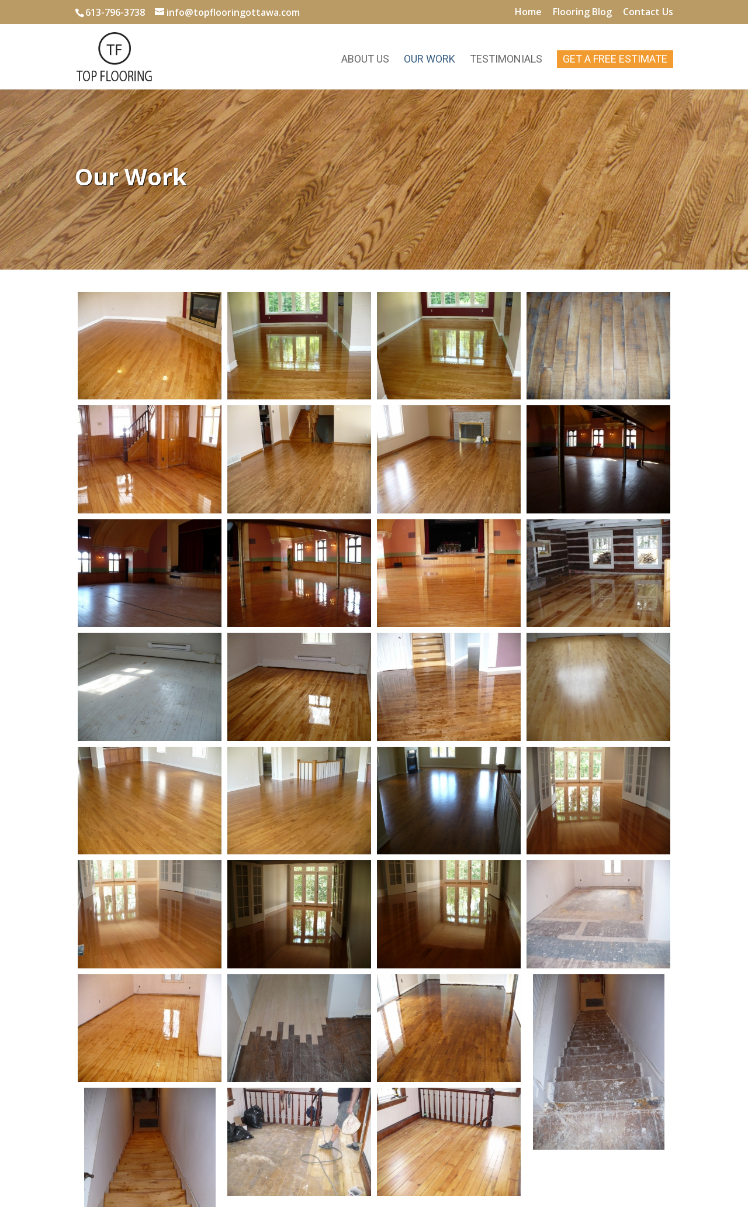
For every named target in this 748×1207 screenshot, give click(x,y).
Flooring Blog (582, 12)
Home (528, 12)
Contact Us (648, 12)
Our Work (429, 60)
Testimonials (506, 60)
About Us (365, 60)
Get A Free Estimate (615, 59)
